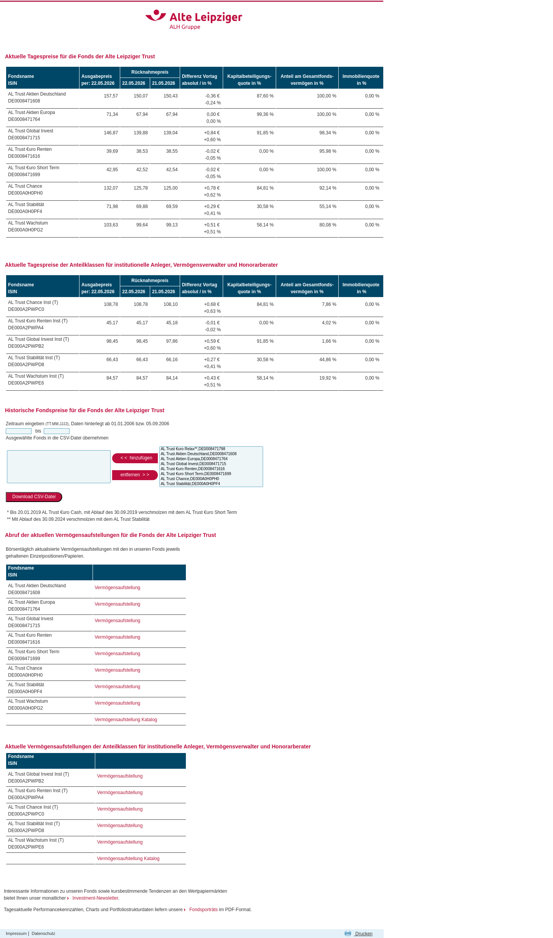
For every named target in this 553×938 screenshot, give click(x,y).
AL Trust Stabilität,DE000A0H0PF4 (211, 484)
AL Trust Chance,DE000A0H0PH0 (211, 479)
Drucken (358, 933)
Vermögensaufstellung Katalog (126, 719)
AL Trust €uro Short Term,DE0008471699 (211, 474)
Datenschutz (43, 933)
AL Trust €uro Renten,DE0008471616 (211, 469)
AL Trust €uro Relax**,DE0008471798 (211, 449)
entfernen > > (135, 474)
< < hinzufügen (135, 458)
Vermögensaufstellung (118, 587)
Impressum (16, 933)
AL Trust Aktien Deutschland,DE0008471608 (211, 454)
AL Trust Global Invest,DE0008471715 (211, 464)
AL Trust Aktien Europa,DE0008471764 (211, 459)
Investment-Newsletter (92, 898)
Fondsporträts (201, 909)
